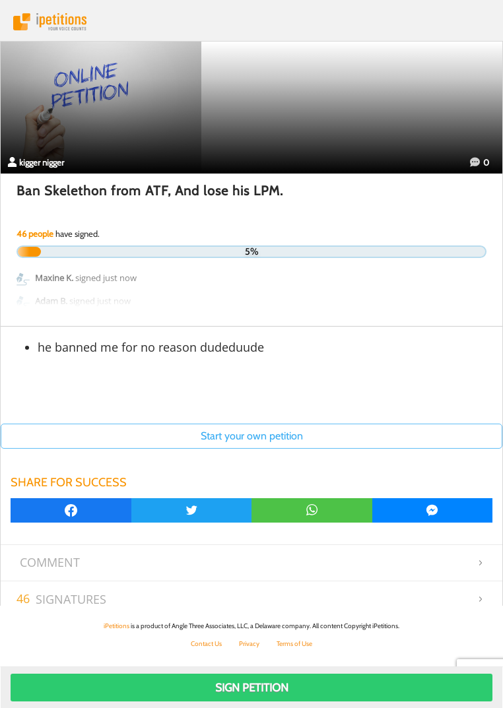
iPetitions (251, 21)
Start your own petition (252, 436)
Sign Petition (251, 687)
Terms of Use (294, 643)
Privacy (249, 643)
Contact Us (206, 643)
